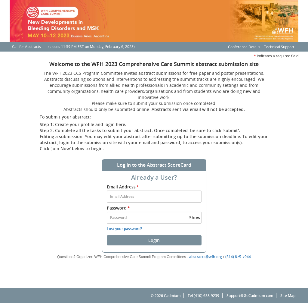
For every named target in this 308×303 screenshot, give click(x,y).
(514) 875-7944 (238, 256)
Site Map (287, 295)
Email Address (123, 187)
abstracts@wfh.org (205, 256)
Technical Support (279, 46)
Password (119, 208)
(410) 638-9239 (206, 295)
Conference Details (244, 46)
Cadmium (172, 295)
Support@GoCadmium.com (251, 295)
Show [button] (194, 217)
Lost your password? (124, 228)
